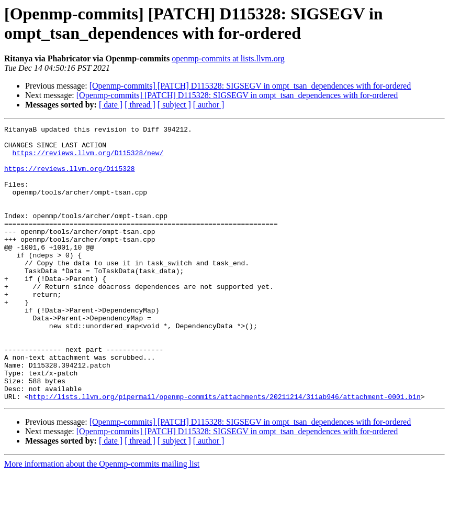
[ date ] (110, 104)
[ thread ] (140, 104)
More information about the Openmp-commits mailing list (101, 518)
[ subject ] (174, 104)
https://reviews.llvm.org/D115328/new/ (88, 159)
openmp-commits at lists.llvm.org (228, 58)
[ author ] (208, 104)
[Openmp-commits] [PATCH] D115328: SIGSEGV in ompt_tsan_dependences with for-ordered (250, 85)
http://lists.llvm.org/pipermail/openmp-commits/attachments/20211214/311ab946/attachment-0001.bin (225, 451)
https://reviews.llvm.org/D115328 (69, 177)
